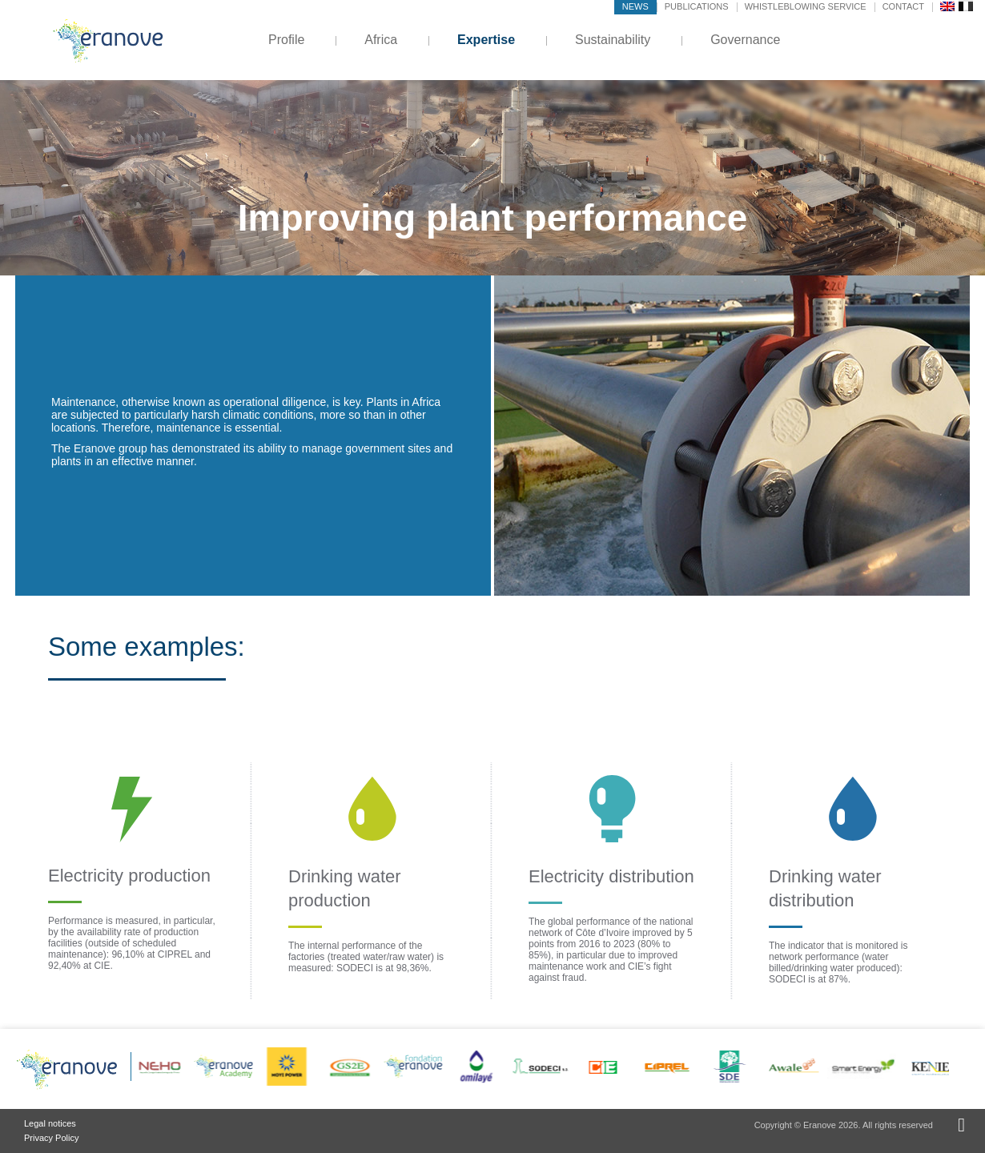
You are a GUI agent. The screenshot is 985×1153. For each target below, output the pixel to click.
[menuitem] (947, 5)
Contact (903, 6)
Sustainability (612, 39)
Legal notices (50, 1123)
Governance (745, 39)
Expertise (486, 39)
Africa (380, 39)
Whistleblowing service (805, 6)
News (635, 6)
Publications (697, 6)
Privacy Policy (51, 1138)
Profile (286, 39)
